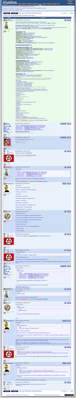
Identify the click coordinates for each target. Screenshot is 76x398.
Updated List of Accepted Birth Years (23, 131)
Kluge (8, 123)
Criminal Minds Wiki (47, 28)
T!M (8, 151)
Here (49, 23)
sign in (17, 9)
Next (72, 13)
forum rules (25, 6)
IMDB (29, 28)
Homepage (24, 28)
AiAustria (9, 19)
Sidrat (8, 137)
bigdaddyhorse (10, 183)
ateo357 (9, 211)
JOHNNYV (9, 382)
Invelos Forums (22, 13)
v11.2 (46, 120)
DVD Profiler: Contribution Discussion (34, 13)
